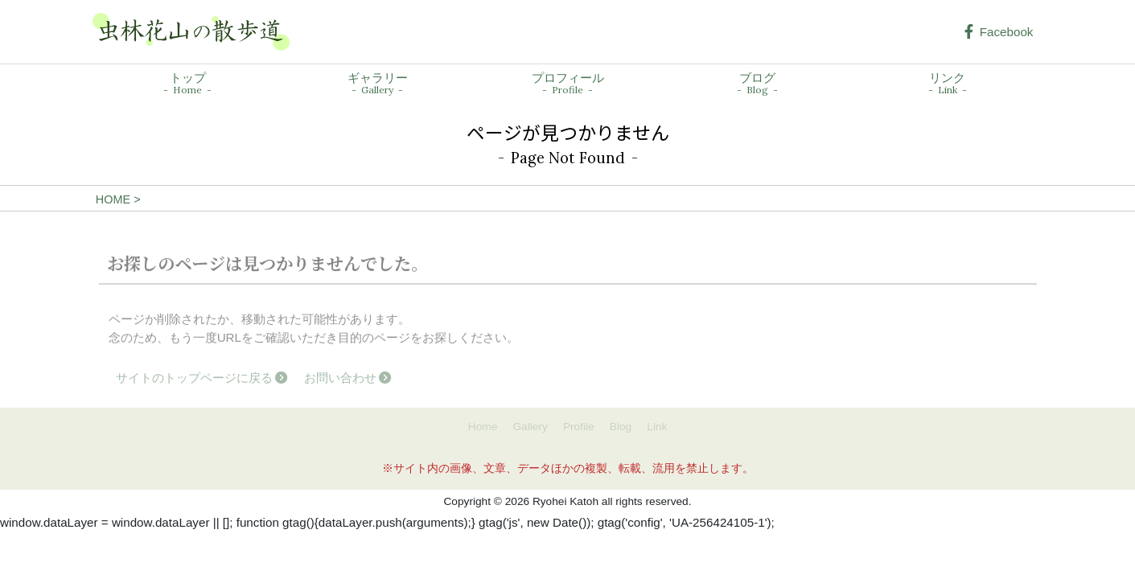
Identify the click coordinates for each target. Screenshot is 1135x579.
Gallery (529, 427)
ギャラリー (377, 83)
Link (657, 427)
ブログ (757, 83)
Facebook (999, 31)
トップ (187, 83)
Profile (578, 427)
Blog (620, 427)
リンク (947, 83)
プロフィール (568, 83)
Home (482, 427)
